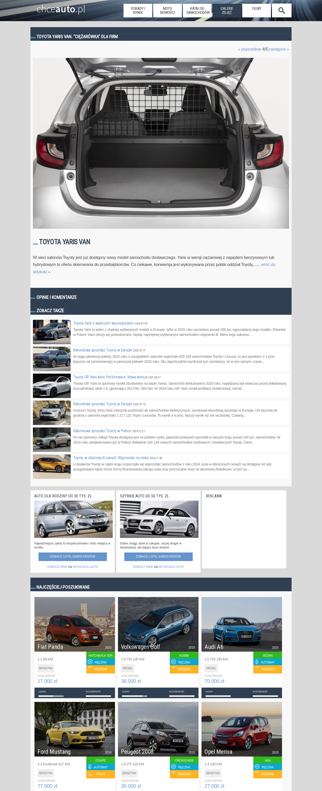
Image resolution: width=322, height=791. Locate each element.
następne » (279, 49)
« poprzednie (249, 49)
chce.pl (54, 7)
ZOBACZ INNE (57, 567)
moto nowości (167, 10)
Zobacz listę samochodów (72, 556)
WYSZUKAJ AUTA (85, 567)
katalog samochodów (198, 10)
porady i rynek (138, 10)
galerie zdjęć (227, 10)
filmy (256, 8)
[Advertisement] (243, 532)
